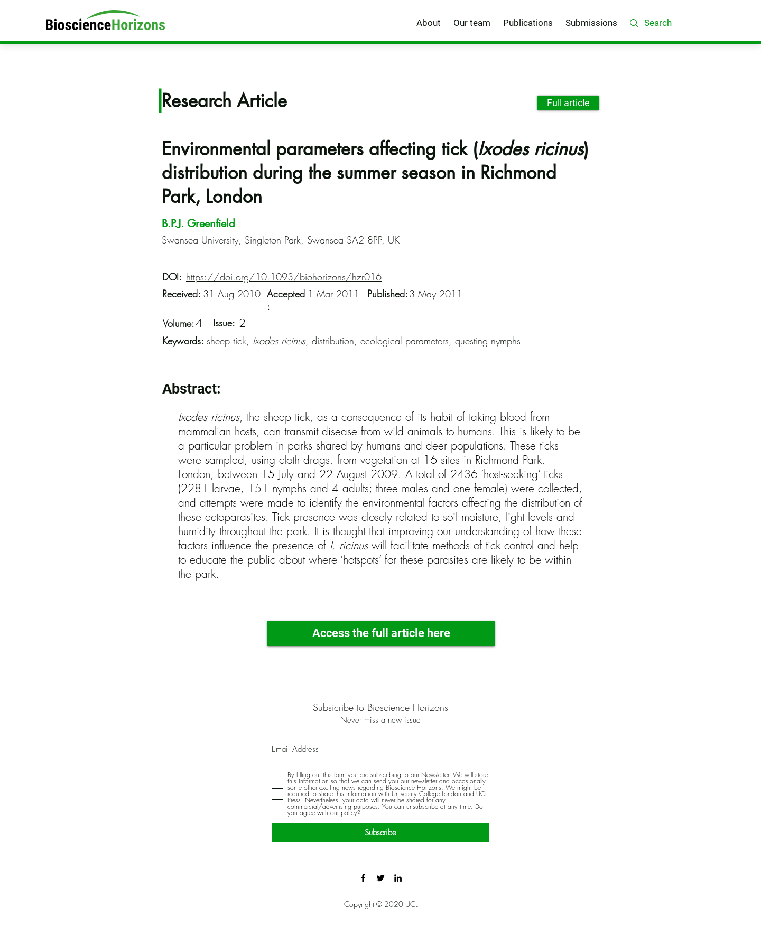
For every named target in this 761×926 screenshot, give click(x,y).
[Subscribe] (380, 832)
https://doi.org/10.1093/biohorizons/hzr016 (284, 276)
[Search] (673, 23)
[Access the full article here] (381, 633)
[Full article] (568, 103)
